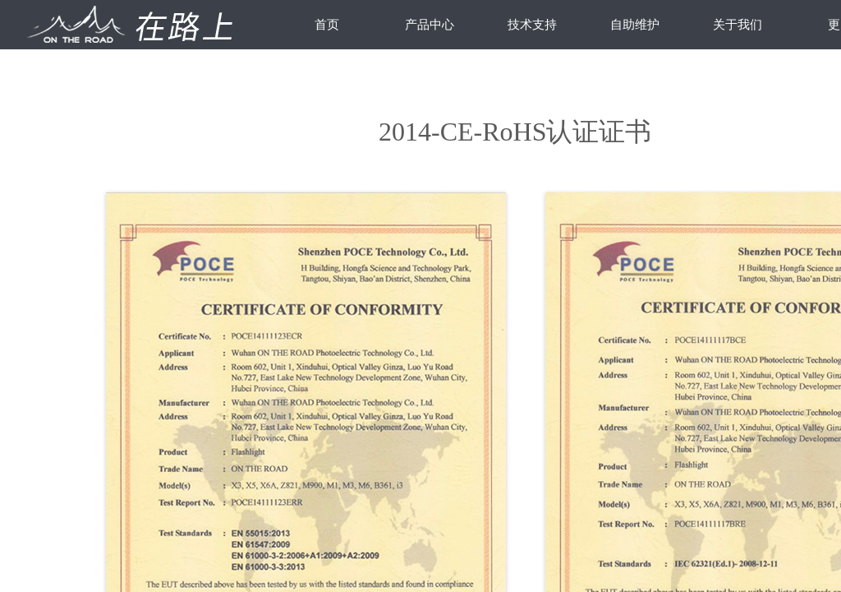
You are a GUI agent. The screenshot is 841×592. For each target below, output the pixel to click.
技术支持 (532, 24)
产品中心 (429, 24)
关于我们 (737, 24)
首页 (327, 24)
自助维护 (634, 24)
